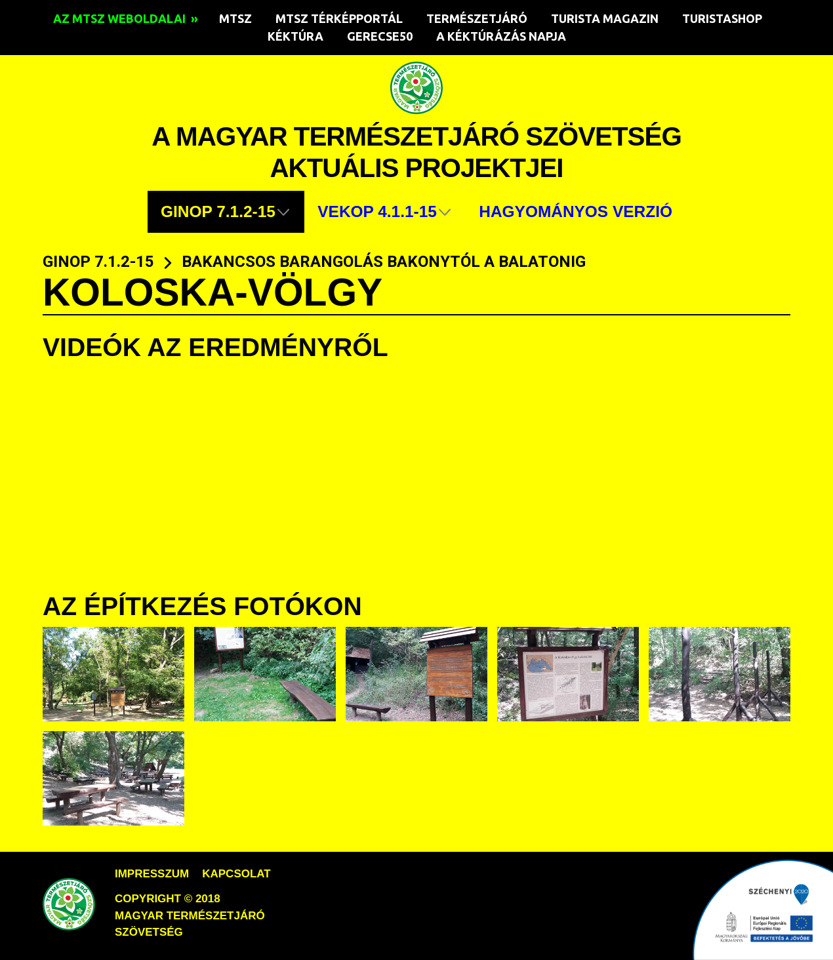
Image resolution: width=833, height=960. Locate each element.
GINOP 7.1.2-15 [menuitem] (218, 211)
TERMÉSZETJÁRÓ (476, 18)
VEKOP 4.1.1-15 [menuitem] (377, 211)
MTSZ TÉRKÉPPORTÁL (339, 18)
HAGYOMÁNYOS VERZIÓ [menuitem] (575, 211)
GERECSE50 (380, 36)
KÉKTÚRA (295, 36)
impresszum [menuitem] (152, 873)
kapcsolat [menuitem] (236, 873)
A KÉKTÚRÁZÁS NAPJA (501, 36)
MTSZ (235, 18)
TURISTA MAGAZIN (605, 18)
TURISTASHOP (722, 18)
